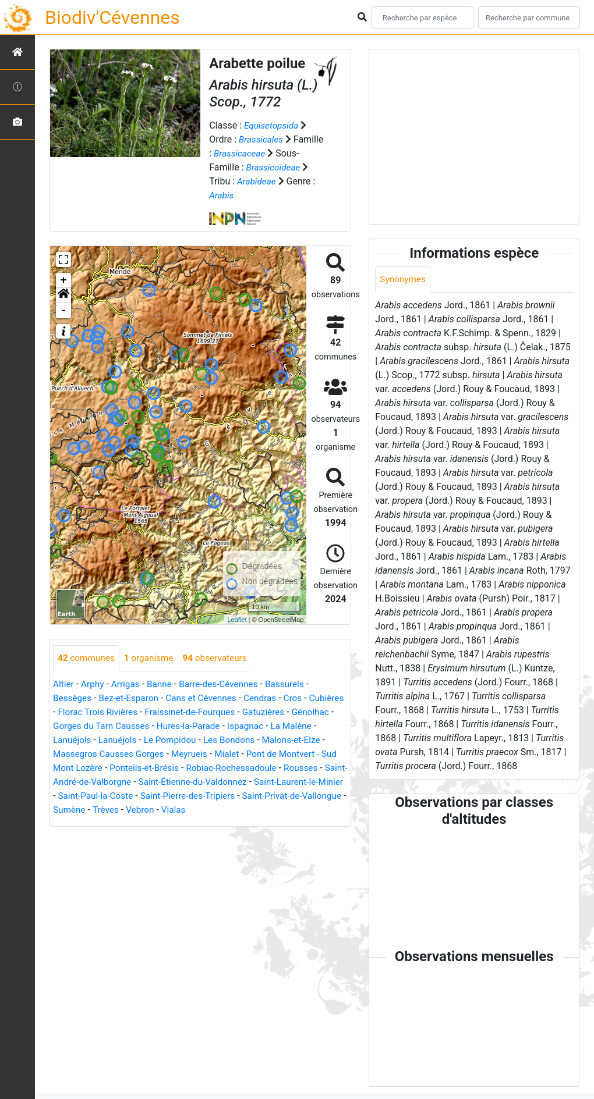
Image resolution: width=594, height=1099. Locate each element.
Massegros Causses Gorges (146, 754)
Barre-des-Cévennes (224, 684)
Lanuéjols (111, 740)
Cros (302, 698)
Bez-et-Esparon (132, 698)
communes (87, 658)
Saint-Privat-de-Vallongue (187, 810)
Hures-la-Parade (240, 726)
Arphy (94, 684)
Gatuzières (311, 712)
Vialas (102, 824)
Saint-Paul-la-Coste (256, 796)
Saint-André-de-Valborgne (219, 782)
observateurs (221, 658)
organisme (152, 658)
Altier (64, 684)
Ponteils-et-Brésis (211, 768)
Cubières (71, 712)
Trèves (301, 810)
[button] (63, 295)
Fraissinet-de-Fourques (234, 712)
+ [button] (64, 280)
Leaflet (236, 619)
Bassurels (293, 684)
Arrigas (128, 684)
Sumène (264, 810)
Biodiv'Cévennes (112, 17)
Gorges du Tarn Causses (149, 726)
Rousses (142, 782)
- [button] (64, 311)
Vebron (68, 824)
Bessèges (73, 698)
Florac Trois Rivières (138, 712)
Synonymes (403, 279)
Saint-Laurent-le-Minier (163, 796)
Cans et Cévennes (207, 698)
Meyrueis (230, 754)
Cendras (269, 698)
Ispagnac (300, 726)
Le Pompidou (212, 740)
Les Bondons (274, 740)
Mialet (269, 754)
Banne (163, 684)
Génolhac (72, 726)
